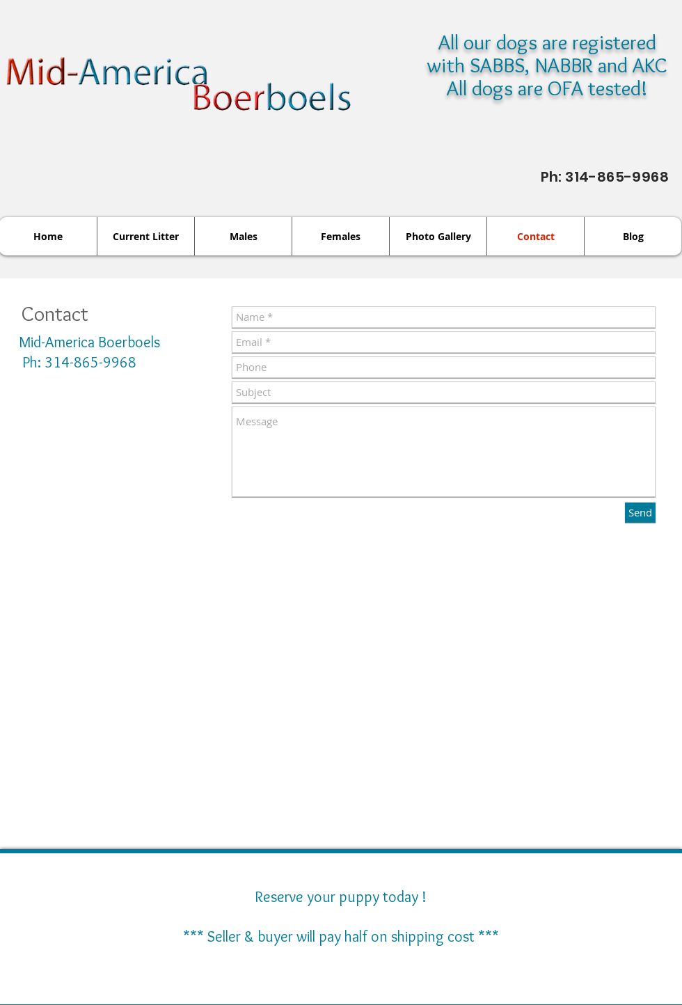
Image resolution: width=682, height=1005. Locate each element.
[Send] (640, 512)
